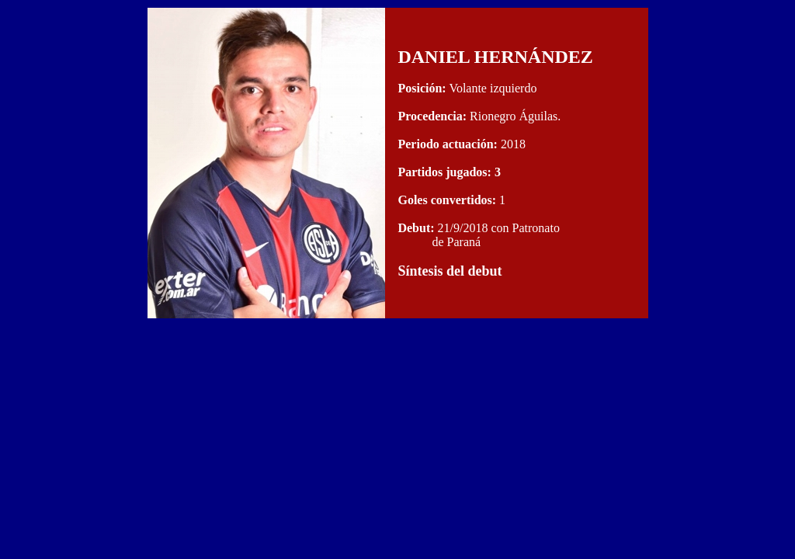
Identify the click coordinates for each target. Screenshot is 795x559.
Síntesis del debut (450, 271)
